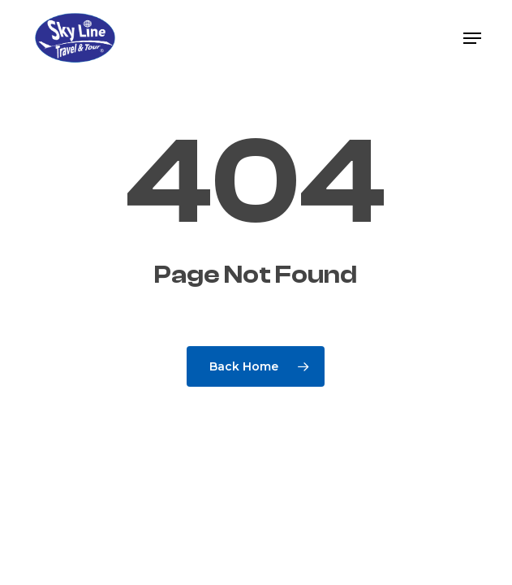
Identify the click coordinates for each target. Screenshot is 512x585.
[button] (472, 38)
